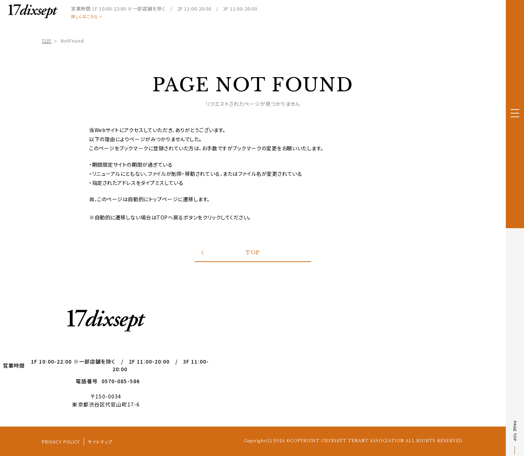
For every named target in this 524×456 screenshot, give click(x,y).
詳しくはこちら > (86, 17)
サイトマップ (100, 442)
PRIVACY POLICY (61, 442)
